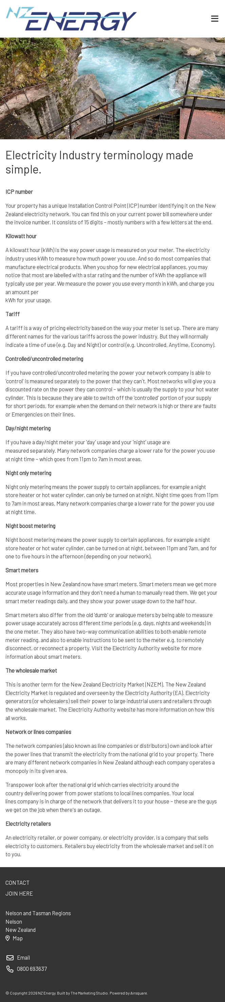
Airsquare (138, 993)
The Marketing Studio (89, 993)
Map (13, 938)
